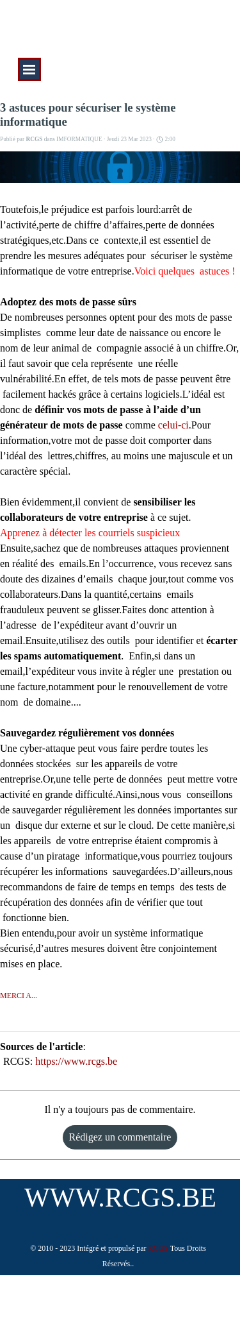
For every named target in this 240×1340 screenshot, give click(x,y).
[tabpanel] (118, 1255)
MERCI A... (18, 995)
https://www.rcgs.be (76, 1061)
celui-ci (173, 425)
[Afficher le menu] (29, 69)
